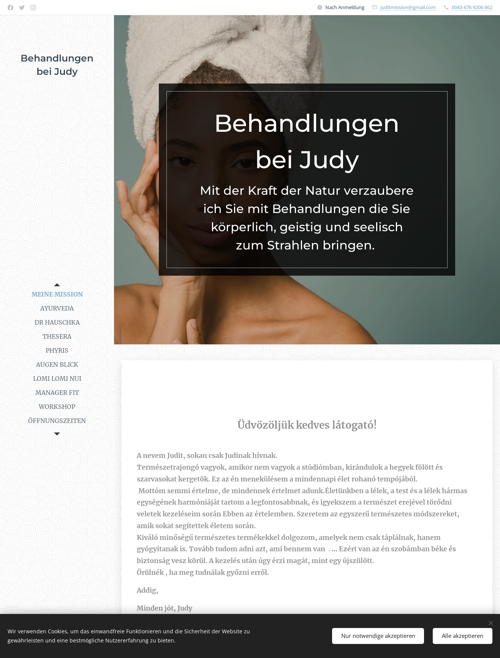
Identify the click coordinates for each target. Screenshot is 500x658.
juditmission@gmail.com (408, 7)
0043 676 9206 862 (472, 7)
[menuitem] (57, 294)
